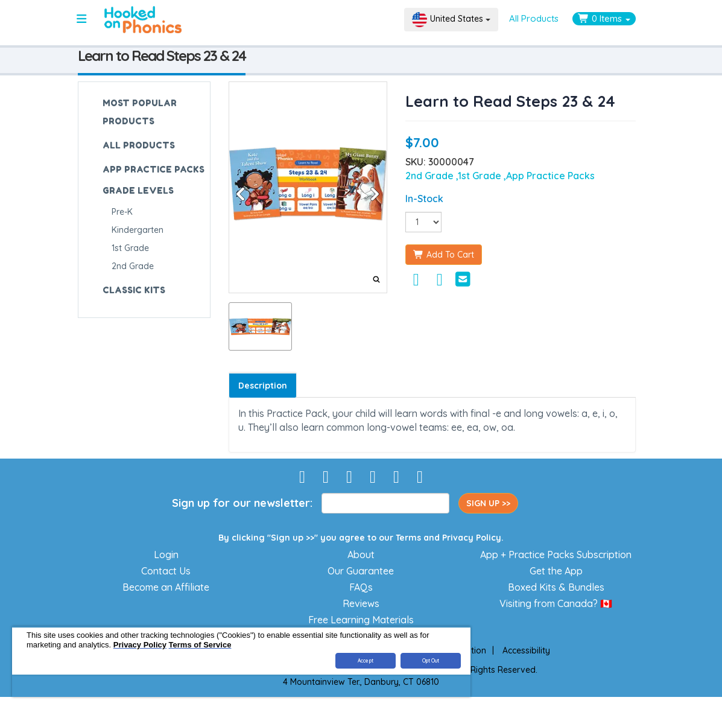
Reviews (361, 603)
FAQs (361, 587)
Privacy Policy (471, 537)
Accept (365, 661)
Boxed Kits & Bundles (556, 587)
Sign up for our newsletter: (242, 503)
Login (166, 554)
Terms (408, 537)
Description (262, 385)
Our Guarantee (361, 571)
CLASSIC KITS (134, 290)
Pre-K (122, 211)
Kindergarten (137, 229)
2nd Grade (133, 266)
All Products (534, 18)
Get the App (556, 571)
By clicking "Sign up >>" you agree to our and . (361, 537)
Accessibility (526, 650)
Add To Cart (443, 254)
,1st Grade (480, 176)
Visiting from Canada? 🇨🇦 (555, 603)
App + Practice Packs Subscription (556, 554)
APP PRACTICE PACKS (153, 169)
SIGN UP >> (488, 503)
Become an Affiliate (165, 587)
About (361, 554)
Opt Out (431, 661)
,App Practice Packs (549, 176)
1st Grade (130, 248)
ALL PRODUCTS (139, 145)
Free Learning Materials (361, 620)
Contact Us (166, 571)
